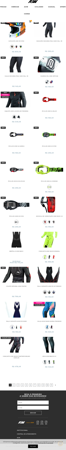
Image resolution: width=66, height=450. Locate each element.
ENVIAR (33, 413)
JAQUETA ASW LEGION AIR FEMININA (16, 111)
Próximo (55, 385)
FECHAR (33, 446)
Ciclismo (39, 7)
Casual (51, 7)
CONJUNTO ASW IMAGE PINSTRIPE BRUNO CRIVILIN (16, 357)
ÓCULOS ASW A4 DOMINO (49, 181)
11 (51, 385)
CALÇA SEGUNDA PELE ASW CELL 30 (16, 76)
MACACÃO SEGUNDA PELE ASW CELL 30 (49, 41)
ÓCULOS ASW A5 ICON (16, 216)
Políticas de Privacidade (45, 443)
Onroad (15, 7)
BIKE (46, 422)
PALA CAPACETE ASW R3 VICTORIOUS (49, 286)
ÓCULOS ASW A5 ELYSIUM (16, 181)
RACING (42, 422)
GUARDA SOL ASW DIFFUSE (49, 76)
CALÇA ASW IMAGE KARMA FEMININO (49, 321)
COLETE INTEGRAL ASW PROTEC (16, 286)
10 (47, 385)
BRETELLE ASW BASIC (16, 251)
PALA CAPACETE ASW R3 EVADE (16, 321)
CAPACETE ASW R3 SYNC (16, 41)
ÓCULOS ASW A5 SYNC (49, 146)
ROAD (37, 422)
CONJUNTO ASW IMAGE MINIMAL (49, 251)
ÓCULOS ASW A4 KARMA (16, 146)
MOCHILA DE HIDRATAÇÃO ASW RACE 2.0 (49, 216)
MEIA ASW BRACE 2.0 (49, 356)
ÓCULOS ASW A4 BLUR (49, 111)
